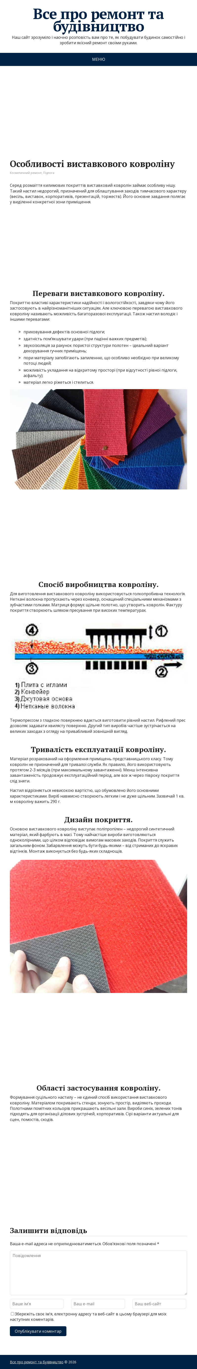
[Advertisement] (98, 107)
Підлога (48, 173)
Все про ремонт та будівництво (98, 19)
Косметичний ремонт (26, 173)
